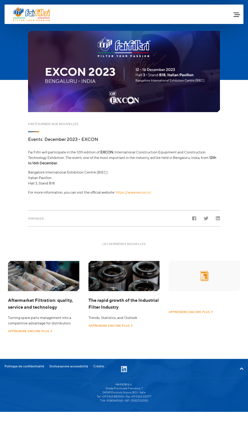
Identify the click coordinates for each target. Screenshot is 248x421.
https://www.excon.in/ (133, 192)
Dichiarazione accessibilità (68, 372)
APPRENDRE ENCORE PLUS (30, 331)
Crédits (98, 372)
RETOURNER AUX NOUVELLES (53, 124)
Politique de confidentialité (24, 372)
